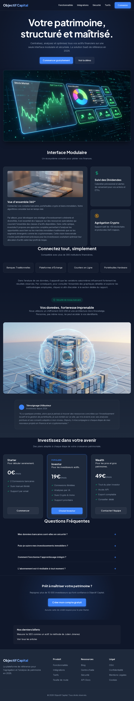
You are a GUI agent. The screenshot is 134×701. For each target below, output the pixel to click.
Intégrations (82, 5)
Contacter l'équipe (111, 510)
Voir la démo (84, 60)
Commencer (23, 510)
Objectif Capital (15, 5)
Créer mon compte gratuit (67, 602)
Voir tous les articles (27, 639)
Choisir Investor (67, 510)
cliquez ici (58, 287)
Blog (83, 665)
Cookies (113, 680)
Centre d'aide (87, 670)
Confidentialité (116, 670)
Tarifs (107, 5)
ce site (72, 417)
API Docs (85, 680)
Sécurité (97, 5)
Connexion (123, 5)
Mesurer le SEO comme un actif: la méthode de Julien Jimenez (48, 634)
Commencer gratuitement (56, 60)
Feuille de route (60, 680)
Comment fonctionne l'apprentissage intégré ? (42, 557)
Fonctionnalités (65, 5)
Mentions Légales (117, 675)
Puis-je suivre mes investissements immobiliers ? (43, 545)
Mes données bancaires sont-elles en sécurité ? (43, 534)
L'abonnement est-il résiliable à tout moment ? (42, 568)
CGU (111, 665)
